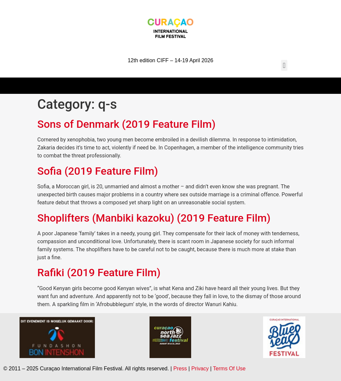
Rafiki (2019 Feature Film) (99, 272)
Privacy (199, 368)
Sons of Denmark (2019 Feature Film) (126, 124)
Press (180, 368)
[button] (284, 65)
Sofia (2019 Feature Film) (97, 171)
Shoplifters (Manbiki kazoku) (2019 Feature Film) (153, 218)
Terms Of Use (229, 368)
